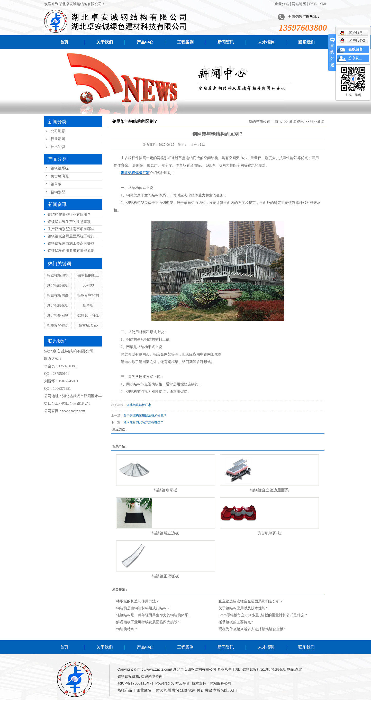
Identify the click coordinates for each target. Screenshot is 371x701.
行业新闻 (58, 139)
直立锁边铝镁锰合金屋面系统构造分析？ (251, 601)
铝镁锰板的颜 (58, 295)
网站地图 (299, 4)
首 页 (279, 121)
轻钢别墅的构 (88, 295)
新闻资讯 (226, 42)
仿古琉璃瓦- (88, 325)
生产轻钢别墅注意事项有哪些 (71, 229)
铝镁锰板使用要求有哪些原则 (71, 250)
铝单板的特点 (58, 325)
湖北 (225, 690)
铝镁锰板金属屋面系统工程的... (72, 236)
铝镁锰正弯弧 (88, 315)
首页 (64, 42)
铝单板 (56, 184)
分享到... (355, 58)
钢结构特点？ (127, 629)
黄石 (200, 690)
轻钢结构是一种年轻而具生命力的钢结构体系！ (154, 615)
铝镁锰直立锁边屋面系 (269, 490)
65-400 (88, 285)
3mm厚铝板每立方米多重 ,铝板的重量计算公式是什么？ (263, 615)
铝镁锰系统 (60, 168)
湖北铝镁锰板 (58, 285)
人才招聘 (266, 42)
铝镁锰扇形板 (165, 490)
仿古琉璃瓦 (60, 176)
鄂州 (167, 690)
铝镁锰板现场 (58, 275)
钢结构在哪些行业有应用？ (69, 214)
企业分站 (282, 4)
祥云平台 (182, 683)
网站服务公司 (220, 683)
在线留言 (355, 49)
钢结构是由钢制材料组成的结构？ (143, 608)
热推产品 (124, 690)
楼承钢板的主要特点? (236, 622)
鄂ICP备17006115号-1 (135, 683)
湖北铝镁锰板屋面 (279, 669)
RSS (312, 4)
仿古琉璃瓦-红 (269, 533)
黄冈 (175, 690)
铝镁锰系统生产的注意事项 (69, 222)
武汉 (159, 690)
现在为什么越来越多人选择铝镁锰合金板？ (253, 629)
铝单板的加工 (88, 275)
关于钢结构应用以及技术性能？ (145, 415)
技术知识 (58, 147)
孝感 (216, 690)
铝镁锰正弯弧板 (165, 576)
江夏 (183, 690)
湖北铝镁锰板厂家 (138, 405)
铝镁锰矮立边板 (165, 533)
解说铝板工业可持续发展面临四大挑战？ (148, 622)
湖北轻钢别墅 (58, 315)
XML (323, 4)
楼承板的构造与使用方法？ (137, 601)
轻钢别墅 (58, 192)
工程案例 (185, 42)
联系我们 (306, 42)
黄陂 (208, 690)
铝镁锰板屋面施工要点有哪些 (71, 243)
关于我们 (104, 42)
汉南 (192, 690)
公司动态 (58, 131)
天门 (233, 690)
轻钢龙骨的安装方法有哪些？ (143, 422)
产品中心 (145, 42)
